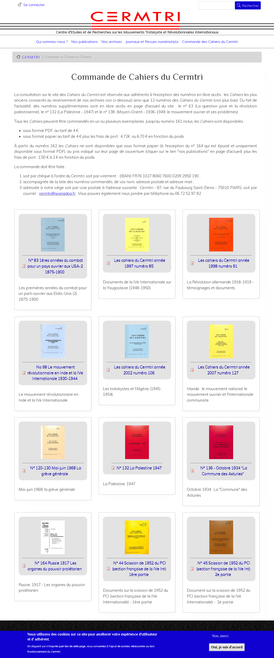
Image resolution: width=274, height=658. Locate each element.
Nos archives (111, 41)
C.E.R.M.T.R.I (31, 57)
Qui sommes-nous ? (52, 41)
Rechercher (250, 6)
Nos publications (84, 41)
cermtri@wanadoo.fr (57, 193)
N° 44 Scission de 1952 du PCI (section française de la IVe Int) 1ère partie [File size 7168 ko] (139, 568)
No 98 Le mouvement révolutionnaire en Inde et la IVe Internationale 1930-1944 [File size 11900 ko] (55, 373)
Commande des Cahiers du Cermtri (210, 41)
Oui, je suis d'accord (227, 650)
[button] (53, 236)
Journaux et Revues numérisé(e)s (152, 41)
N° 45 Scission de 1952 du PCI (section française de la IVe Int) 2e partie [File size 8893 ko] (223, 568)
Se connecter (34, 4)
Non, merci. (220, 638)
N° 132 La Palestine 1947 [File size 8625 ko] (139, 467)
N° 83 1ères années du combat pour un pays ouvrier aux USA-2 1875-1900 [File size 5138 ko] (55, 266)
